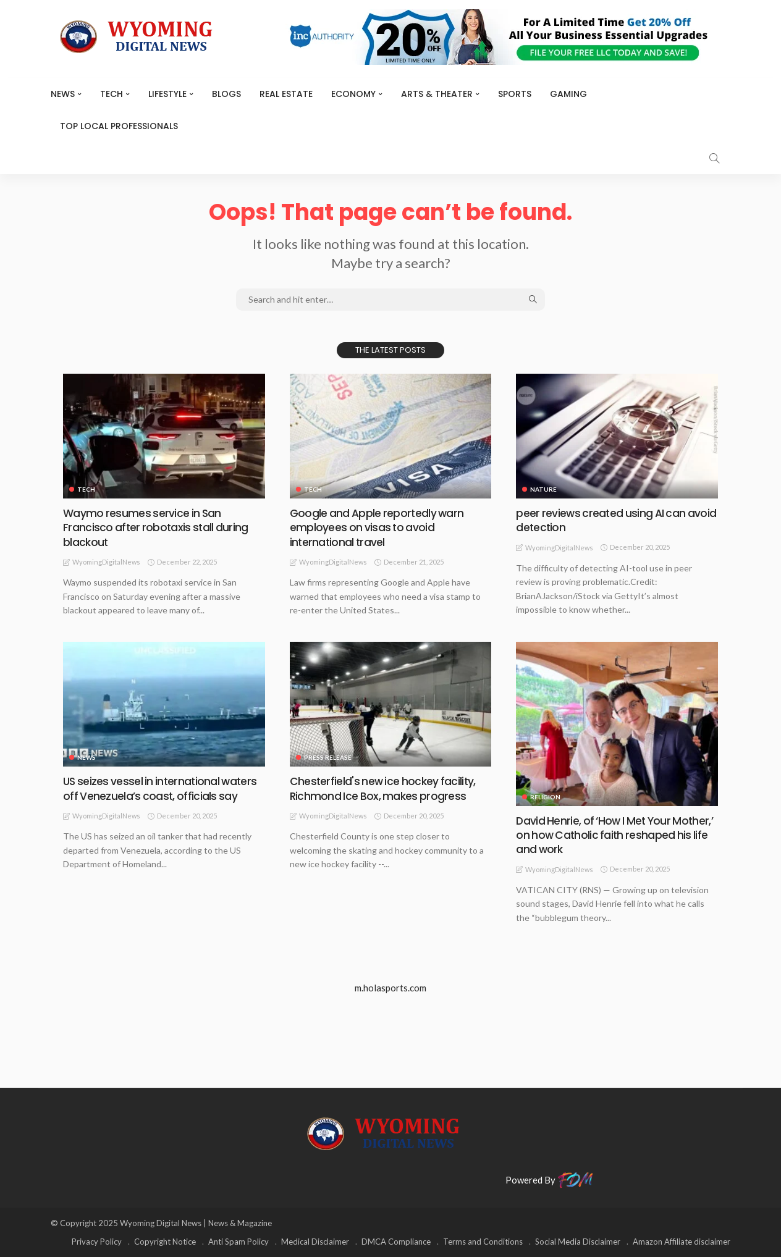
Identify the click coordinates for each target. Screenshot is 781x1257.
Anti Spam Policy (238, 1241)
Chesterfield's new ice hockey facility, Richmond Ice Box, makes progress (384, 788)
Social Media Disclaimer (577, 1241)
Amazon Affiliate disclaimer (681, 1241)
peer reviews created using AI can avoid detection (602, 520)
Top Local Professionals (119, 126)
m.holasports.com (390, 987)
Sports (514, 94)
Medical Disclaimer (315, 1241)
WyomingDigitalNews (106, 562)
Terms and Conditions (483, 1241)
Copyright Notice (165, 1241)
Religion (545, 797)
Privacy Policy (97, 1241)
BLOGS (226, 94)
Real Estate (286, 94)
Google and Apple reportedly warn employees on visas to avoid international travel (378, 527)
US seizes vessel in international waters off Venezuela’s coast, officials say (162, 788)
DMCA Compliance (396, 1241)
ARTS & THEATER (437, 94)
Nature (543, 489)
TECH (111, 94)
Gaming (568, 94)
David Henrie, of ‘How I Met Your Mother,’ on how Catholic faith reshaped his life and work (616, 835)
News (63, 94)
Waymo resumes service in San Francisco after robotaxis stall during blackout (156, 527)
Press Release (328, 757)
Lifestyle (167, 94)
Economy (353, 94)
